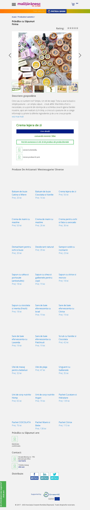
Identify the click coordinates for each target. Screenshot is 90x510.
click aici (21, 467)
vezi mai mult (18, 116)
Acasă (14, 17)
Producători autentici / (26, 17)
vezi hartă (22, 461)
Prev (10, 55)
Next (80, 55)
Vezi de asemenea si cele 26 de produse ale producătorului (45, 142)
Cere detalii (45, 131)
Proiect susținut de (39, 11)
